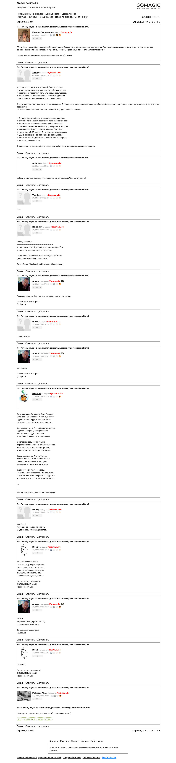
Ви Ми (35, 547)
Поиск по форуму (64, 17)
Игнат (35, 321)
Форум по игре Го (27, 3)
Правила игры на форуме (30, 14)
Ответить (30, 62)
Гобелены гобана (25, 587)
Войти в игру (81, 17)
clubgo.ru (22, 304)
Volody (35, 72)
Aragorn (36, 281)
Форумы (21, 17)
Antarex (36, 163)
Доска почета (53, 14)
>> (158, 17)
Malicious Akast (39, 693)
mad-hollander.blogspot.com (50, 264)
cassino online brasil (27, 757)
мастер (35, 509)
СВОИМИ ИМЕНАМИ (27, 584)
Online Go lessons (91, 757)
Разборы (32, 17)
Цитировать (43, 62)
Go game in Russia (72, 757)
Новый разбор (46, 17)
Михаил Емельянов (42, 32)
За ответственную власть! (29, 581)
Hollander (37, 227)
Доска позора (69, 14)
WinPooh (36, 393)
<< (153, 17)
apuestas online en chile (49, 757)
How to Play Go (109, 757)
